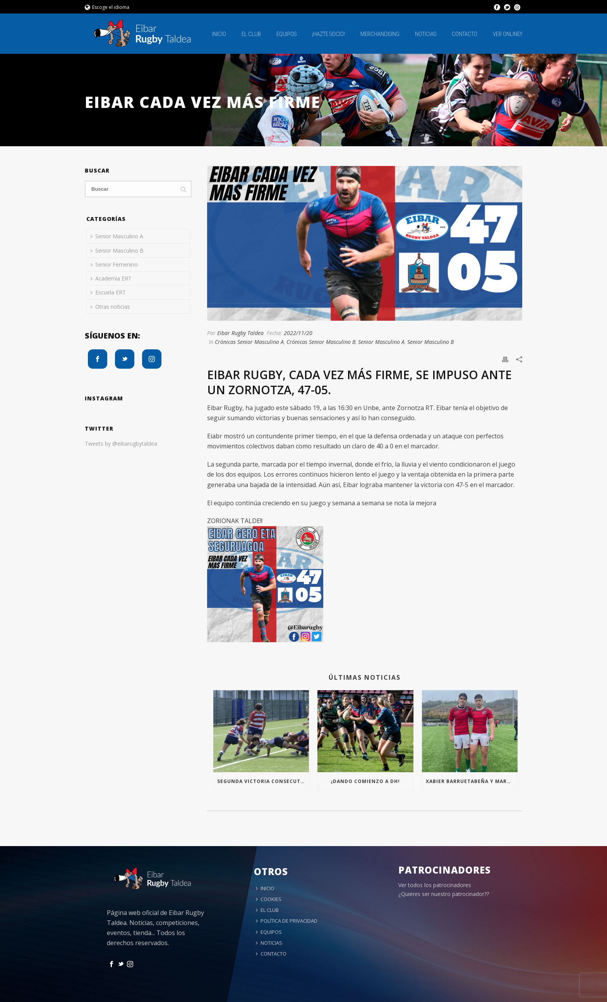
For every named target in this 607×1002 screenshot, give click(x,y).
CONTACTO (464, 34)
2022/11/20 (298, 333)
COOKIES (268, 899)
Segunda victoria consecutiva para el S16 (263, 781)
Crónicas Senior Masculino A (249, 341)
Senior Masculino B (430, 341)
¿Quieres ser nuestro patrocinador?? (443, 894)
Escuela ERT (108, 292)
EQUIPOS (286, 34)
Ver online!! (507, 34)
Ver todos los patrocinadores (434, 885)
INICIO (219, 34)
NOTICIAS (425, 34)
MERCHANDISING (380, 34)
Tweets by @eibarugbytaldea (121, 443)
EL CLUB (251, 34)
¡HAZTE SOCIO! (328, 34)
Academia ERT (111, 278)
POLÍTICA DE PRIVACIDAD (286, 920)
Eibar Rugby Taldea (240, 333)
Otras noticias (110, 306)
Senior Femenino (114, 264)
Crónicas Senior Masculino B (320, 341)
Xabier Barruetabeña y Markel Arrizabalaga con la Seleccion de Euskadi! (472, 781)
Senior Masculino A (381, 341)
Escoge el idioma (107, 7)
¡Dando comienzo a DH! (365, 781)
